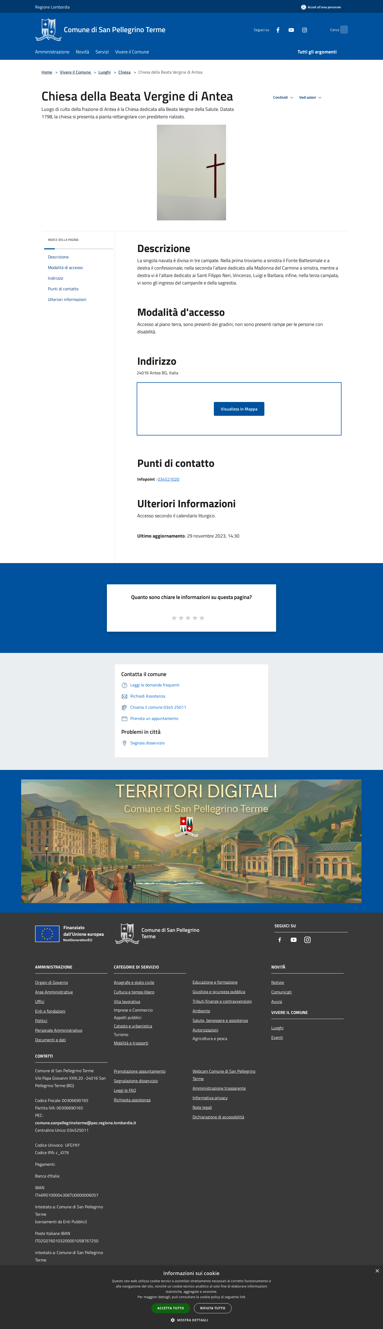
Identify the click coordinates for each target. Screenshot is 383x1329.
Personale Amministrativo (58, 1030)
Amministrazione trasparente (219, 1088)
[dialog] (191, 1297)
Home (46, 72)
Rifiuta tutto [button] (213, 1308)
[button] (191, 1320)
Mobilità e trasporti (131, 1043)
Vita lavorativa (127, 1001)
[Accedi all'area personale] (321, 7)
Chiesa (124, 72)
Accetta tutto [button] (170, 1308)
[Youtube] (281, 29)
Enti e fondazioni (50, 1011)
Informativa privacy (210, 1098)
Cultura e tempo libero (134, 992)
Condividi (284, 97)
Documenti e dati (50, 1040)
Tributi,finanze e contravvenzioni (222, 1001)
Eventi (277, 1037)
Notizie (277, 982)
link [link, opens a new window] (242, 1297)
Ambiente (201, 1011)
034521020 (168, 479)
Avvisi (276, 1001)
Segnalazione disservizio (136, 1081)
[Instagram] (294, 29)
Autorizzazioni (205, 1030)
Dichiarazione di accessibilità (218, 1117)
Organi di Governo (51, 982)
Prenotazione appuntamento (139, 1071)
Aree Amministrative (54, 992)
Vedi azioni (311, 97)
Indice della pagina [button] (63, 239)
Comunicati (281, 992)
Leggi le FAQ (125, 1090)
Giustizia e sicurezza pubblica (219, 991)
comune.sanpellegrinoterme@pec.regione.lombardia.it (85, 1123)
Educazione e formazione (215, 982)
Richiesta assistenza (132, 1100)
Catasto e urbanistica (133, 1026)
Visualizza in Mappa (239, 409)
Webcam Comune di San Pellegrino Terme (224, 1075)
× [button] (377, 1271)
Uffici (39, 1001)
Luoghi (104, 72)
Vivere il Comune (76, 72)
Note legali (202, 1107)
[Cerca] (341, 29)
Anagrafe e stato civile (134, 982)
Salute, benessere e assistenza (220, 1020)
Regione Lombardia (52, 7)
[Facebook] (267, 29)
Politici (41, 1020)
